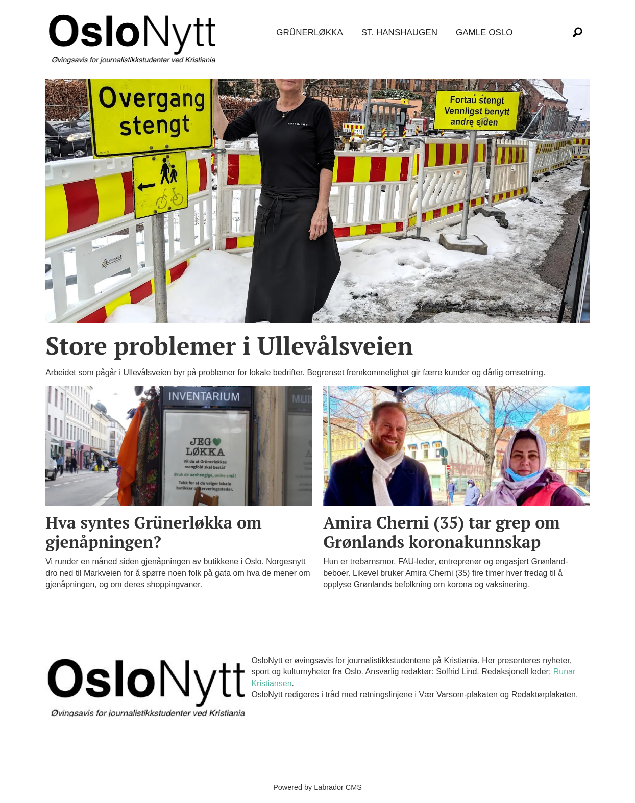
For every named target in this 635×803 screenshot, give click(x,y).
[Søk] (577, 33)
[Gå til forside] (134, 33)
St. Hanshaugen (399, 32)
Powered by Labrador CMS (317, 787)
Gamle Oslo (484, 32)
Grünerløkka (309, 32)
